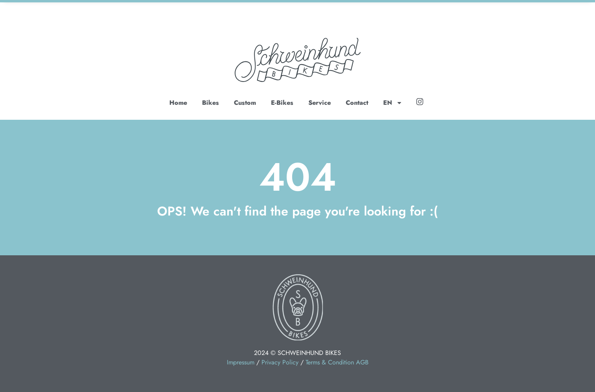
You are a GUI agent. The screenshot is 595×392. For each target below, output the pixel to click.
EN (392, 103)
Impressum (240, 362)
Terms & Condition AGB (337, 362)
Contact (357, 102)
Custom (245, 102)
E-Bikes (282, 102)
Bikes (210, 102)
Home (178, 102)
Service (319, 102)
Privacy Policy (279, 362)
